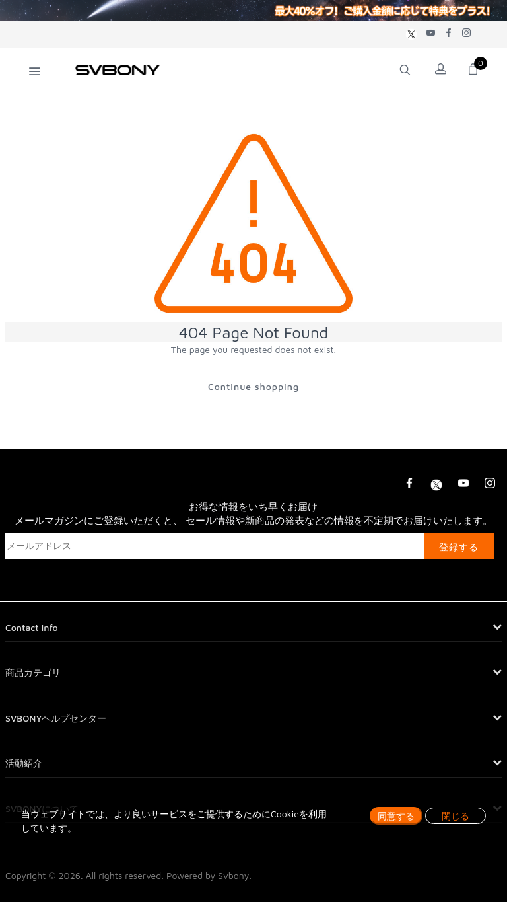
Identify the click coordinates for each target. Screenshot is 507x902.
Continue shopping (253, 386)
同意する (396, 815)
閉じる (455, 815)
